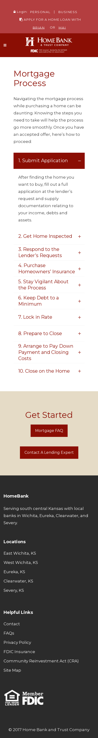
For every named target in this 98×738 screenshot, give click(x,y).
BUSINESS (68, 12)
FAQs (9, 633)
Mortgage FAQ (49, 430)
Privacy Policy (17, 642)
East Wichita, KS (20, 553)
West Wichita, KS (21, 562)
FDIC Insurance (19, 651)
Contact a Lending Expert (49, 452)
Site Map (12, 670)
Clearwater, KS (18, 581)
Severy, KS (14, 590)
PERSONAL (40, 12)
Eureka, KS (14, 571)
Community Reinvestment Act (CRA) (41, 661)
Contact (12, 623)
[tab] (49, 161)
